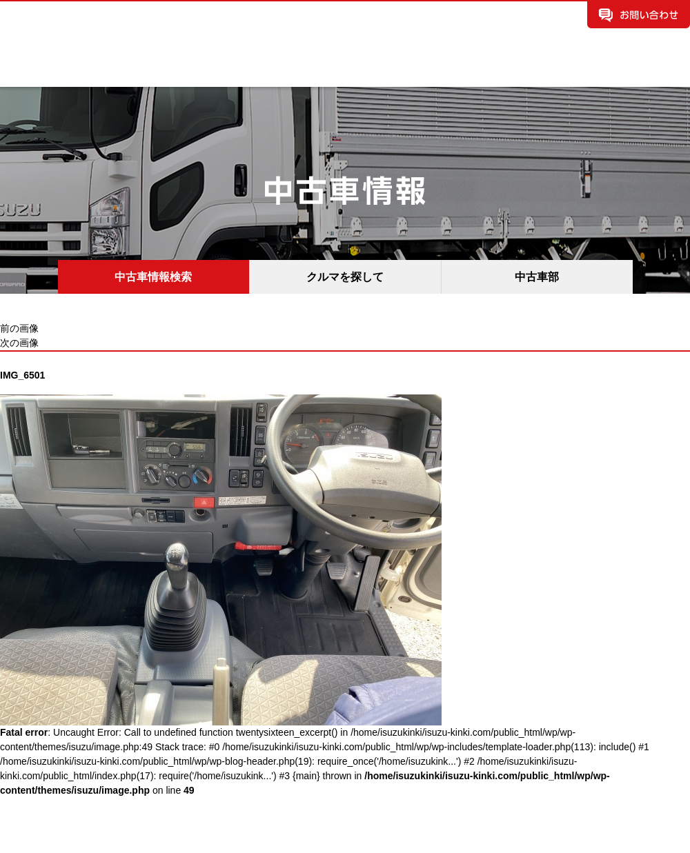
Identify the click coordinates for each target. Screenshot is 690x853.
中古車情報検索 (153, 277)
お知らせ (335, 73)
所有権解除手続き (643, 73)
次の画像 (19, 342)
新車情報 (112, 73)
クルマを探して (345, 277)
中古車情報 (186, 73)
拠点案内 (261, 73)
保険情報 (484, 73)
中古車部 (537, 277)
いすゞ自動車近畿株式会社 (131, 25)
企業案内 (37, 73)
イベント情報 (410, 73)
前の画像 (19, 328)
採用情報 (559, 73)
